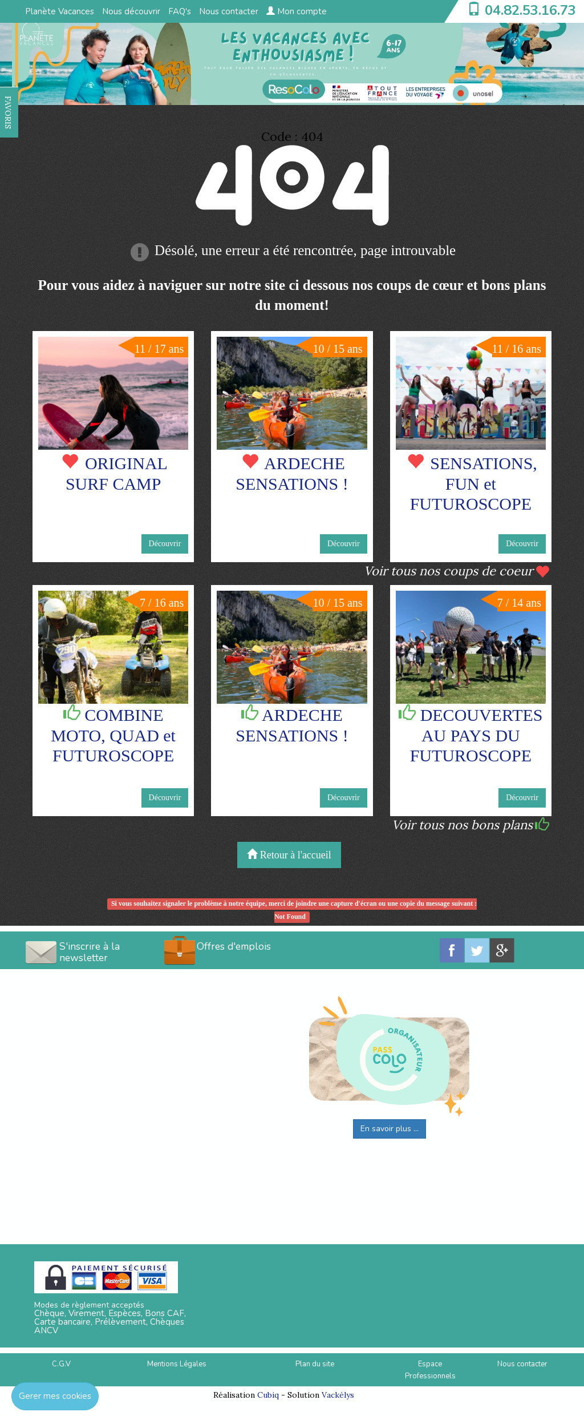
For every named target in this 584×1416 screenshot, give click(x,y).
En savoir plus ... (389, 1128)
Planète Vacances (59, 11)
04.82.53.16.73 (530, 10)
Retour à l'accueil (289, 855)
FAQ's (179, 11)
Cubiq (268, 1395)
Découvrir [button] (165, 543)
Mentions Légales (176, 1364)
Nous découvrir (131, 11)
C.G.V (61, 1364)
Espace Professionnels (430, 1370)
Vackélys (338, 1395)
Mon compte (296, 11)
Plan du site (314, 1364)
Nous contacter (228, 11)
